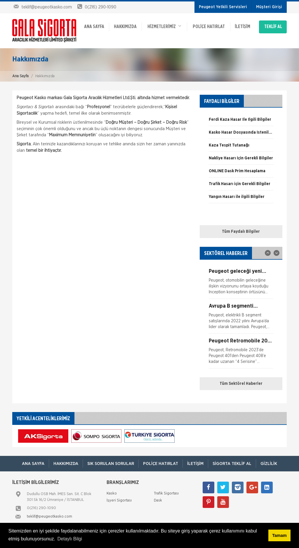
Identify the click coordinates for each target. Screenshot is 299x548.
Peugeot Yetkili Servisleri (223, 7)
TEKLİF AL (273, 27)
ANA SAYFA (94, 27)
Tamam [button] (279, 535)
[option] (241, 121)
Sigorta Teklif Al (232, 463)
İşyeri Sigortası (119, 500)
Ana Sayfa (20, 76)
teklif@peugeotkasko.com (49, 516)
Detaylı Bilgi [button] (70, 538)
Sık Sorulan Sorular (110, 463)
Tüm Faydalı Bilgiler (241, 232)
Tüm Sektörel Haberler (241, 384)
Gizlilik (268, 463)
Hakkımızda (125, 27)
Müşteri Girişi (269, 7)
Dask (158, 500)
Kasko (112, 493)
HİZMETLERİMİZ (164, 26)
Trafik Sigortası (166, 493)
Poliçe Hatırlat (209, 27)
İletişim (242, 27)
